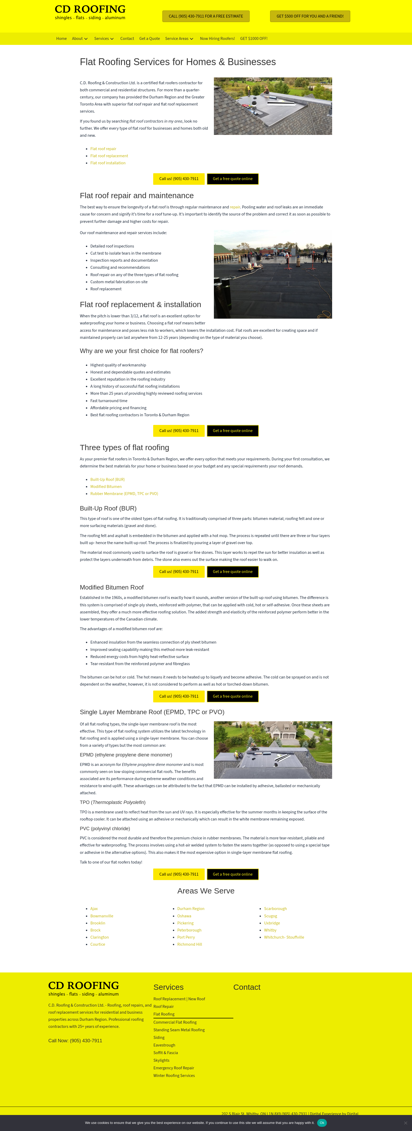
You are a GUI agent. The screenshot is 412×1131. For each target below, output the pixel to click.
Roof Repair (163, 1006)
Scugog (270, 916)
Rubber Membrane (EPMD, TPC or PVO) (124, 494)
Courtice (97, 944)
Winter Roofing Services (174, 1076)
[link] (61, 39)
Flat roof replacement (109, 156)
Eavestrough (164, 1045)
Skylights (161, 1060)
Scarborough (275, 909)
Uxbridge (272, 923)
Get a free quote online (233, 179)
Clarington (99, 937)
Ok (322, 1123)
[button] (86, 39)
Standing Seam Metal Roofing (179, 1030)
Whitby (270, 930)
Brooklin (97, 923)
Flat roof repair (103, 149)
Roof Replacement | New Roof (179, 999)
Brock (95, 930)
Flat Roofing (163, 1014)
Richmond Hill (189, 944)
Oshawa (184, 916)
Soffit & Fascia (165, 1053)
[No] (405, 1122)
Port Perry (186, 937)
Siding (158, 1037)
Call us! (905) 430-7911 (179, 179)
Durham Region (190, 909)
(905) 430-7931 (294, 1114)
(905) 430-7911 (86, 1040)
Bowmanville (101, 916)
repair (235, 207)
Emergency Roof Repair (173, 1068)
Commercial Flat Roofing (175, 1022)
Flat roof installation (108, 163)
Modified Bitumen (106, 487)
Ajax (94, 909)
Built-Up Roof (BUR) (107, 479)
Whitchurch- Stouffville (284, 937)
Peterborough (189, 930)
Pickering (185, 923)
